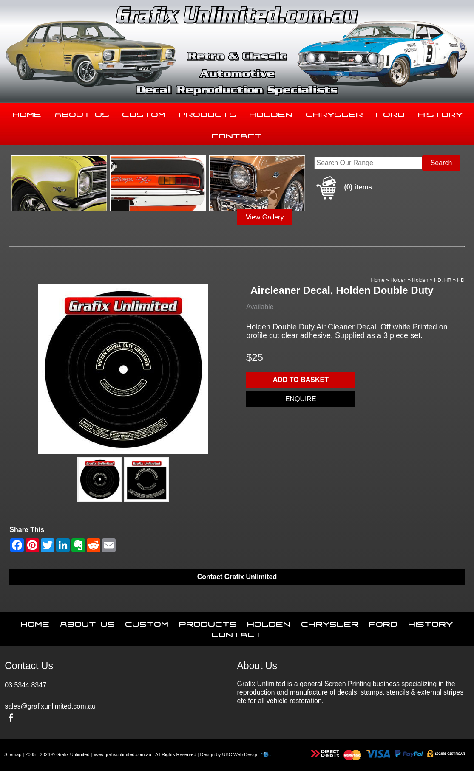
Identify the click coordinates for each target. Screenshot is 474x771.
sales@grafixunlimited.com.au (50, 706)
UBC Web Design (240, 754)
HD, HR (442, 280)
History (440, 112)
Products (208, 112)
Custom (144, 112)
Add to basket (301, 379)
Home (27, 112)
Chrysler (334, 112)
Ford (390, 112)
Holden (271, 112)
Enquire (300, 398)
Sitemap (12, 754)
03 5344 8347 (25, 685)
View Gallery (265, 217)
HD (460, 280)
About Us (82, 112)
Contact (237, 134)
